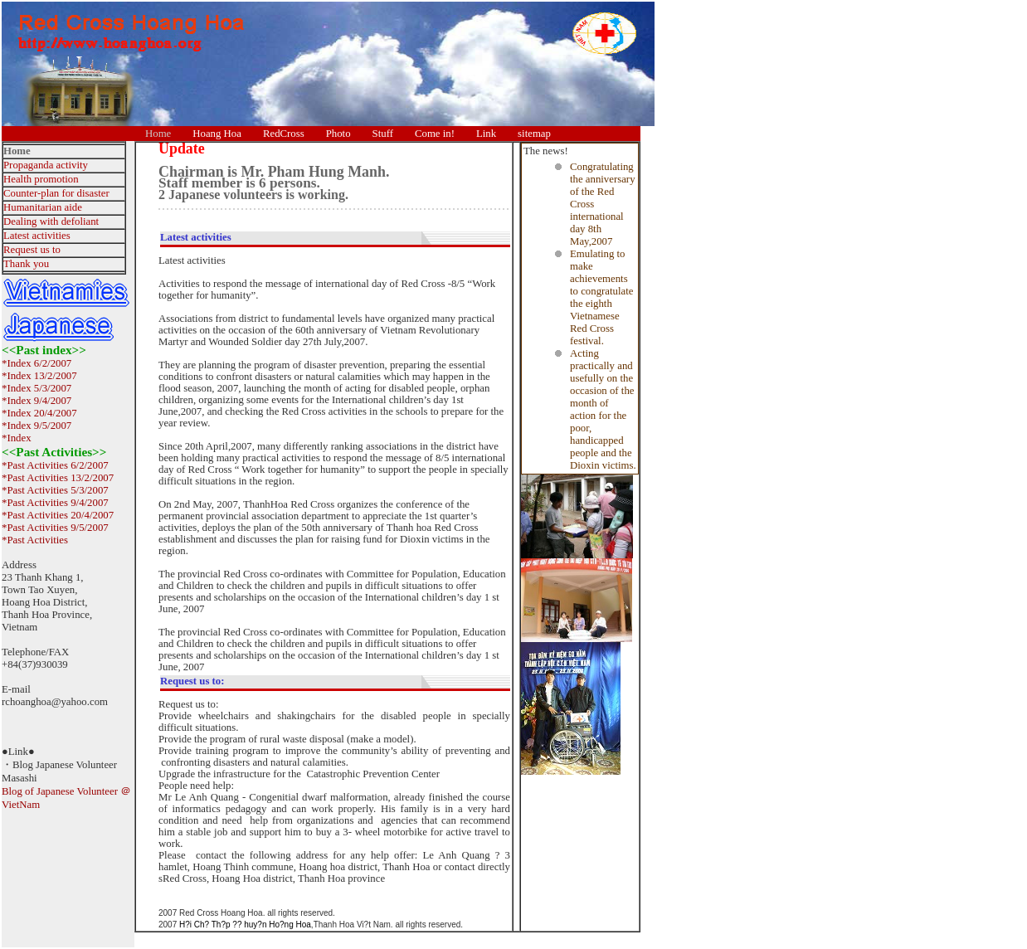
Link (486, 133)
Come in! (435, 133)
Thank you (26, 264)
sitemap (534, 133)
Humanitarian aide (42, 207)
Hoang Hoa (216, 133)
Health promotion (41, 179)
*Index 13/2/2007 (39, 376)
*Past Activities (35, 540)
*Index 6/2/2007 (36, 363)
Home (158, 133)
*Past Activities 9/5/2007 (55, 527)
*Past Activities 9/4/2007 (55, 503)
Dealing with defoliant (51, 221)
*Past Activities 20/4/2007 (58, 515)
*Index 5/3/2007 (36, 388)
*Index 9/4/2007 (36, 400)
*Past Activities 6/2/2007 (55, 465)
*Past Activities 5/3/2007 (55, 490)
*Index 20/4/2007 (39, 413)
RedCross (283, 133)
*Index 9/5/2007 (36, 425)
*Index (17, 438)
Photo (338, 133)
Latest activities (37, 235)
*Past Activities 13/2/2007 (58, 478)
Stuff (382, 133)
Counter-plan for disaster (56, 193)
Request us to (32, 250)
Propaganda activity (45, 165)
